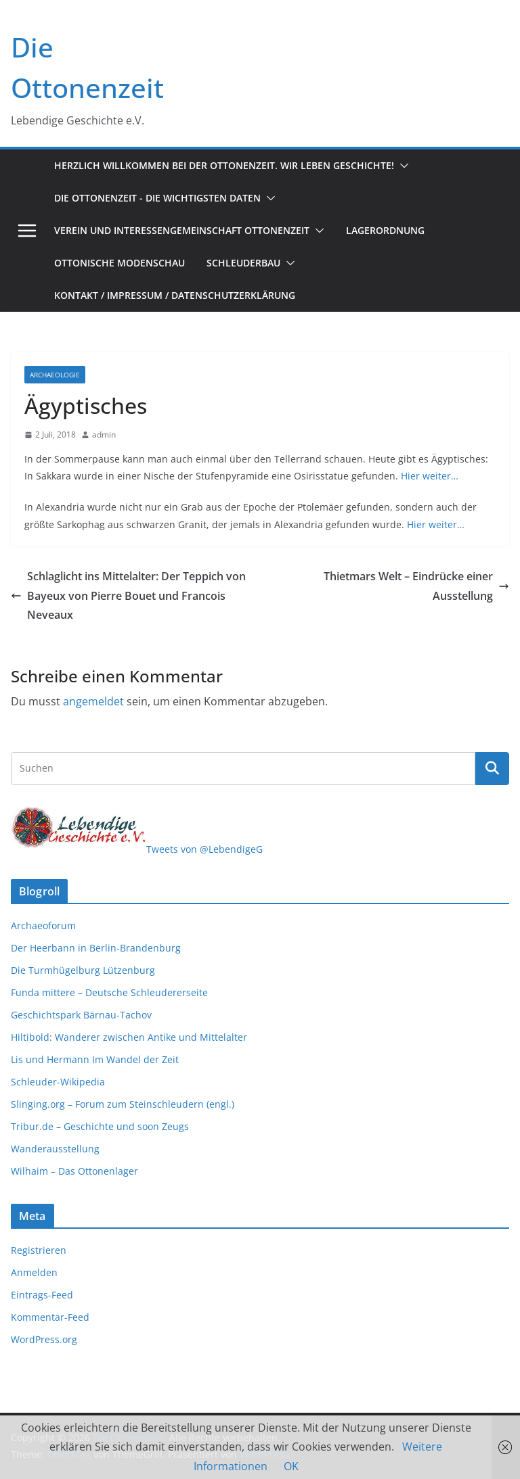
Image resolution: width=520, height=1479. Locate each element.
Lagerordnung (385, 230)
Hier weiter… (429, 475)
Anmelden (34, 1272)
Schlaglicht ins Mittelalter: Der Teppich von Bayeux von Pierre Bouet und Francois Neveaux (128, 596)
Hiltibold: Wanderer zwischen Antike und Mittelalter (129, 1037)
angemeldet (93, 701)
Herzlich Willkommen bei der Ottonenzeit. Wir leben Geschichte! (224, 165)
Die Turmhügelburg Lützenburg (83, 970)
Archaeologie (55, 374)
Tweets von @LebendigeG (204, 849)
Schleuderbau (243, 262)
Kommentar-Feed (50, 1317)
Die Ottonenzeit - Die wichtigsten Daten (157, 197)
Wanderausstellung (55, 1148)
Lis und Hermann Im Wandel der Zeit (95, 1059)
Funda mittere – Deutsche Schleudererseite (109, 992)
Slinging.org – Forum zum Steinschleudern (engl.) (122, 1104)
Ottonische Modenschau (119, 262)
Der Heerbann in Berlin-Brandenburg (96, 947)
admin (104, 434)
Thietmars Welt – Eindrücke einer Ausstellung (416, 586)
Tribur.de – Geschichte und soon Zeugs (100, 1126)
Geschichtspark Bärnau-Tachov (81, 1014)
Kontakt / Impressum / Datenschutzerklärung (174, 295)
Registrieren (38, 1250)
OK (291, 1466)
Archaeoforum (43, 925)
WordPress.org (44, 1339)
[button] (401, 165)
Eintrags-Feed (42, 1294)
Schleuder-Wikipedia (58, 1081)
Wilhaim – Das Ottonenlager (74, 1171)
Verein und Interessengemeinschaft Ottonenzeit (181, 230)
